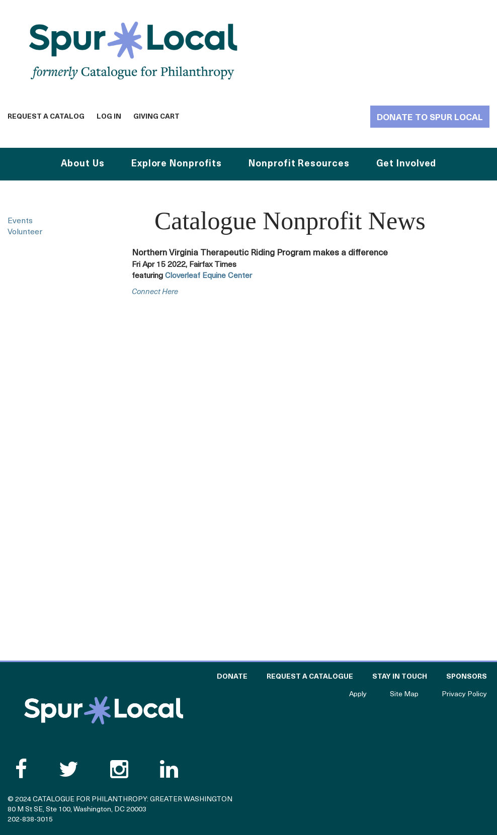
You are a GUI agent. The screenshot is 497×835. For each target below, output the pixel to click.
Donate (232, 677)
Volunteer (25, 232)
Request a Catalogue (310, 677)
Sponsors (466, 677)
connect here (155, 292)
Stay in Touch (399, 677)
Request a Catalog (46, 117)
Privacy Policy (464, 694)
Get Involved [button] (406, 164)
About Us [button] (83, 164)
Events (20, 221)
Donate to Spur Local (430, 118)
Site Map (404, 694)
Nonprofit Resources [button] (298, 164)
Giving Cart (156, 117)
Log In (109, 117)
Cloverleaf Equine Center (208, 276)
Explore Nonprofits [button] (176, 164)
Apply (358, 694)
